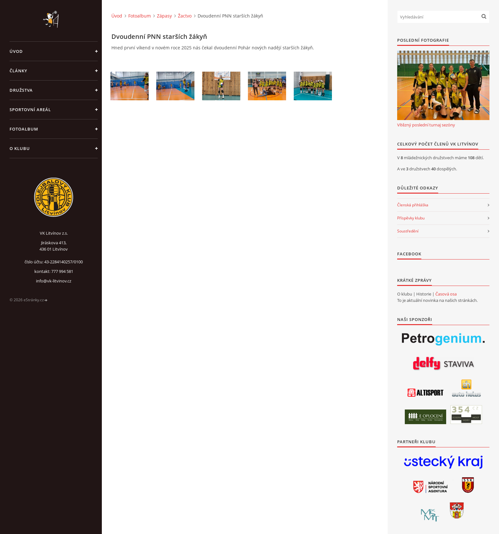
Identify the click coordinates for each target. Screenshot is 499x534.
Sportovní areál (30, 109)
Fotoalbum (24, 129)
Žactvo (185, 16)
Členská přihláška (412, 205)
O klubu (20, 148)
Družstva (21, 90)
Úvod (16, 51)
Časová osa (446, 294)
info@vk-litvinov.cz (53, 281)
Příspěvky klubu (411, 218)
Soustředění (407, 231)
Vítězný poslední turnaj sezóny (426, 125)
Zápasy (164, 16)
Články (18, 71)
